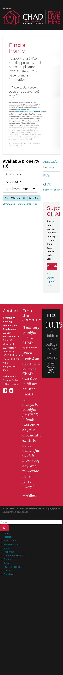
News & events (11, 544)
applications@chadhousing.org (28, 111)
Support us (9, 551)
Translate (8, 574)
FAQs (46, 175)
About (7, 548)
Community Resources (15, 555)
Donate (52, 266)
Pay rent (8, 559)
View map (9, 203)
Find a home (10, 540)
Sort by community (20, 189)
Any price (13, 174)
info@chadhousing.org (12, 355)
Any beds (13, 181)
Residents (8, 536)
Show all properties (27, 203)
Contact (8, 570)
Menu (7, 8)
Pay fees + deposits (13, 566)
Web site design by (49, 509)
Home (7, 532)
